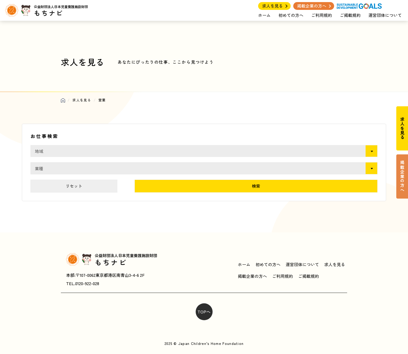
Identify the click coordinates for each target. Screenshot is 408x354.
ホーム (264, 15)
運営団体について (385, 15)
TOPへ (204, 312)
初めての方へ (290, 15)
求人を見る (272, 6)
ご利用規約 (321, 15)
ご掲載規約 (350, 15)
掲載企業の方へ (311, 6)
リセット (74, 186)
